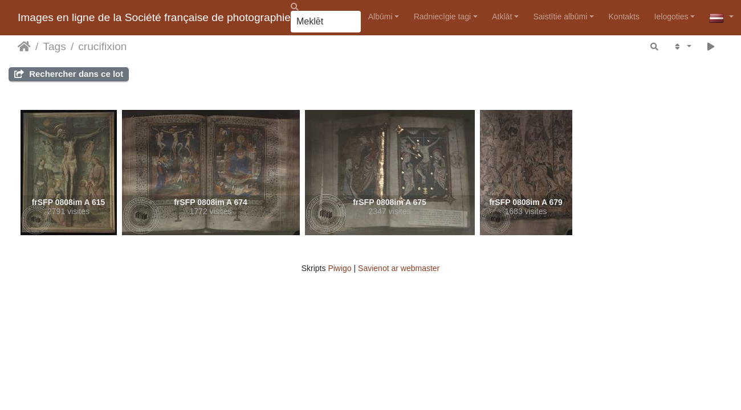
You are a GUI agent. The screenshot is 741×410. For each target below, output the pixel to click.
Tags (54, 46)
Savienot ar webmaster (398, 268)
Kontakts (624, 16)
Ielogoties (671, 16)
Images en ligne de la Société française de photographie (154, 17)
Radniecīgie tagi (442, 16)
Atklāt (502, 16)
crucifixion (102, 46)
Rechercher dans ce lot (68, 74)
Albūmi (380, 16)
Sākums (24, 46)
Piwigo (339, 268)
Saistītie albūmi (560, 16)
